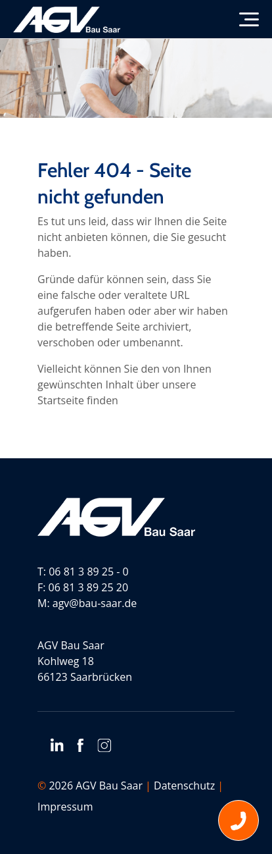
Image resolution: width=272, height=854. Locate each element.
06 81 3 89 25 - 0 (89, 571)
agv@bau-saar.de (95, 603)
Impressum (65, 806)
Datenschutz (184, 785)
